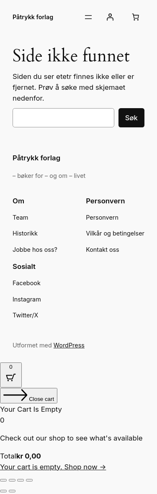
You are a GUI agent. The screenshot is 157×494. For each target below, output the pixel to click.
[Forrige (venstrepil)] (3, 491)
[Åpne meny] (88, 17)
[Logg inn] (110, 17)
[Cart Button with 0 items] (11, 375)
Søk (131, 118)
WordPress (69, 345)
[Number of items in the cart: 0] (135, 17)
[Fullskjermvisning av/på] (12, 480)
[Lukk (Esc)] (29, 480)
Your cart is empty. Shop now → (53, 467)
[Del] (20, 480)
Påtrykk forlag (33, 16)
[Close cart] (28, 395)
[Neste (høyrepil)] (12, 491)
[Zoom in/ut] (3, 480)
